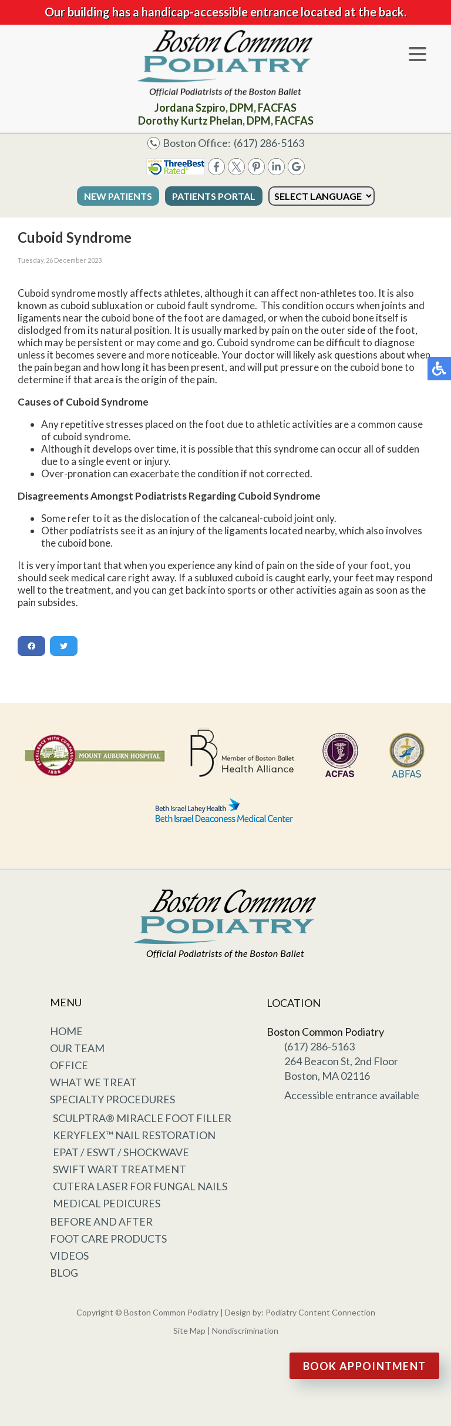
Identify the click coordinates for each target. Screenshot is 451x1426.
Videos (69, 1255)
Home (66, 1031)
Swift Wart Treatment (119, 1169)
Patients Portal (213, 196)
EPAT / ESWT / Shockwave (121, 1152)
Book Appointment (364, 1366)
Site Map (189, 1330)
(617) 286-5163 (269, 142)
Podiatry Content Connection (320, 1312)
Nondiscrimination (245, 1330)
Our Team (77, 1048)
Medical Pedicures (106, 1203)
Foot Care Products (108, 1238)
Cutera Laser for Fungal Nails (140, 1186)
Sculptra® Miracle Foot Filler (142, 1118)
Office (69, 1065)
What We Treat (93, 1082)
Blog (64, 1272)
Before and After (101, 1221)
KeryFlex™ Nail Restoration (134, 1135)
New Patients (118, 196)
